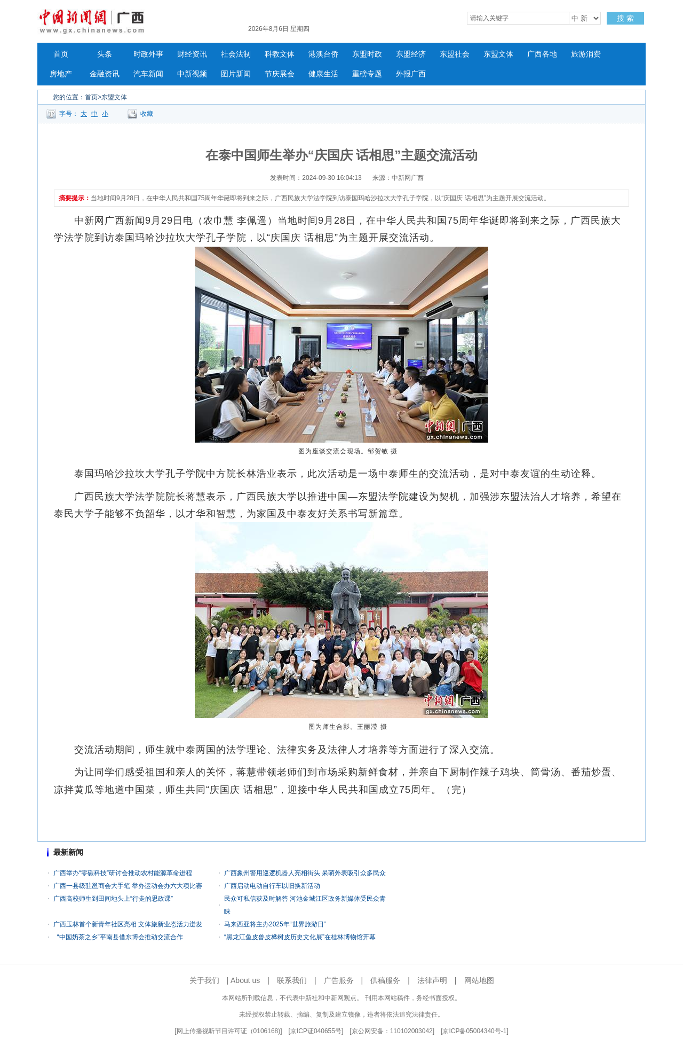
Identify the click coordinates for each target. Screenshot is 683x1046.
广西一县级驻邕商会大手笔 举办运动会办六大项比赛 (127, 886)
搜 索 (625, 18)
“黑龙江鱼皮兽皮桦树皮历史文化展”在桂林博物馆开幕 (300, 937)
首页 (60, 54)
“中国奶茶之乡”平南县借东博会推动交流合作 (118, 937)
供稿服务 (385, 980)
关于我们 (204, 980)
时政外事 (148, 54)
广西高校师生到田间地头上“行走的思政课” (113, 898)
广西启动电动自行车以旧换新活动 (272, 886)
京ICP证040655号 (316, 1031)
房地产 (61, 74)
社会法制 (236, 54)
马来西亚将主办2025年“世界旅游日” (275, 924)
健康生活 (323, 74)
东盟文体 (498, 54)
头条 (104, 54)
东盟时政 (367, 54)
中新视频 (192, 74)
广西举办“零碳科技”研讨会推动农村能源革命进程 (122, 873)
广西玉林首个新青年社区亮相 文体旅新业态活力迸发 (127, 924)
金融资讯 (105, 74)
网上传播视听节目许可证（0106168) (229, 1031)
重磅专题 (367, 74)
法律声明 (432, 980)
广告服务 (339, 980)
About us (245, 980)
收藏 (146, 113)
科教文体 (280, 54)
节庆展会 (280, 74)
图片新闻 (236, 74)
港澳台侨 (323, 54)
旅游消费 (586, 54)
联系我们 (292, 980)
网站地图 (479, 980)
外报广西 (411, 74)
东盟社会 (455, 54)
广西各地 (542, 54)
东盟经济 (411, 54)
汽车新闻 (148, 74)
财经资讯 (192, 54)
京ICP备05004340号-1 (474, 1031)
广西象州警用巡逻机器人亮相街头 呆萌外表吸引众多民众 (305, 873)
